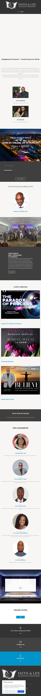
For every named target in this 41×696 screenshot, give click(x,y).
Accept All (20, 691)
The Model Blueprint (7, 361)
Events (27, 683)
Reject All (13, 691)
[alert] (20, 172)
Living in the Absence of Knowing (11, 323)
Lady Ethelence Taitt (20, 453)
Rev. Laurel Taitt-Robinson (20, 533)
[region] (14, 687)
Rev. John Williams (20, 560)
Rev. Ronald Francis (20, 506)
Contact (31, 683)
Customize (7, 691)
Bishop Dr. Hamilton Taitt (20, 211)
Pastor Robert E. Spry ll (20, 479)
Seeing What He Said (7, 399)
